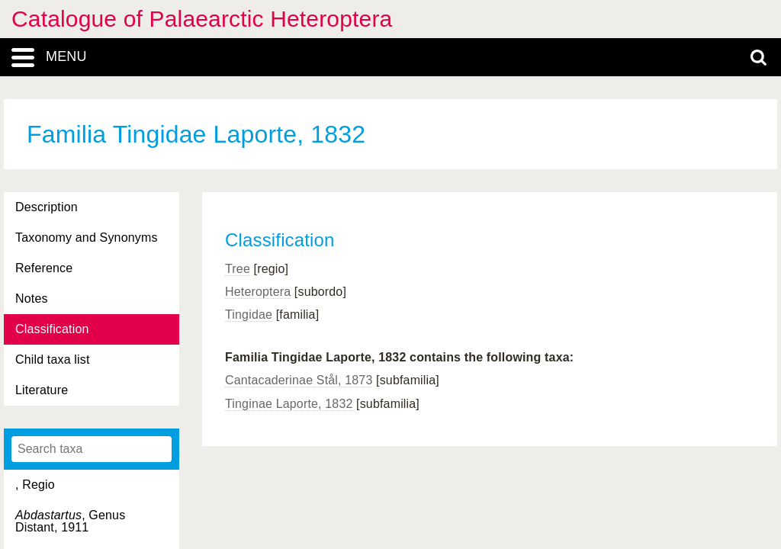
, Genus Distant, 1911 (70, 521)
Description (46, 207)
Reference (43, 268)
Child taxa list (52, 359)
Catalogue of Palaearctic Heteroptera (201, 18)
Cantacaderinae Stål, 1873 (298, 380)
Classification (52, 329)
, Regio (35, 484)
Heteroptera (258, 291)
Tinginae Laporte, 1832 (289, 403)
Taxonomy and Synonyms (86, 237)
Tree (237, 268)
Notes (31, 298)
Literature (41, 390)
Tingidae (248, 314)
